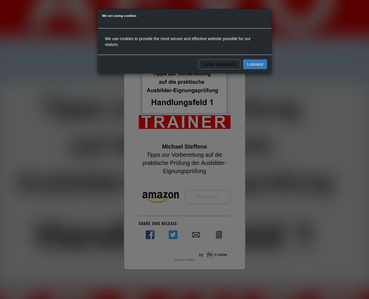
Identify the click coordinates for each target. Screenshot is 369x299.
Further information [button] (219, 64)
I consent (255, 64)
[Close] (265, 21)
